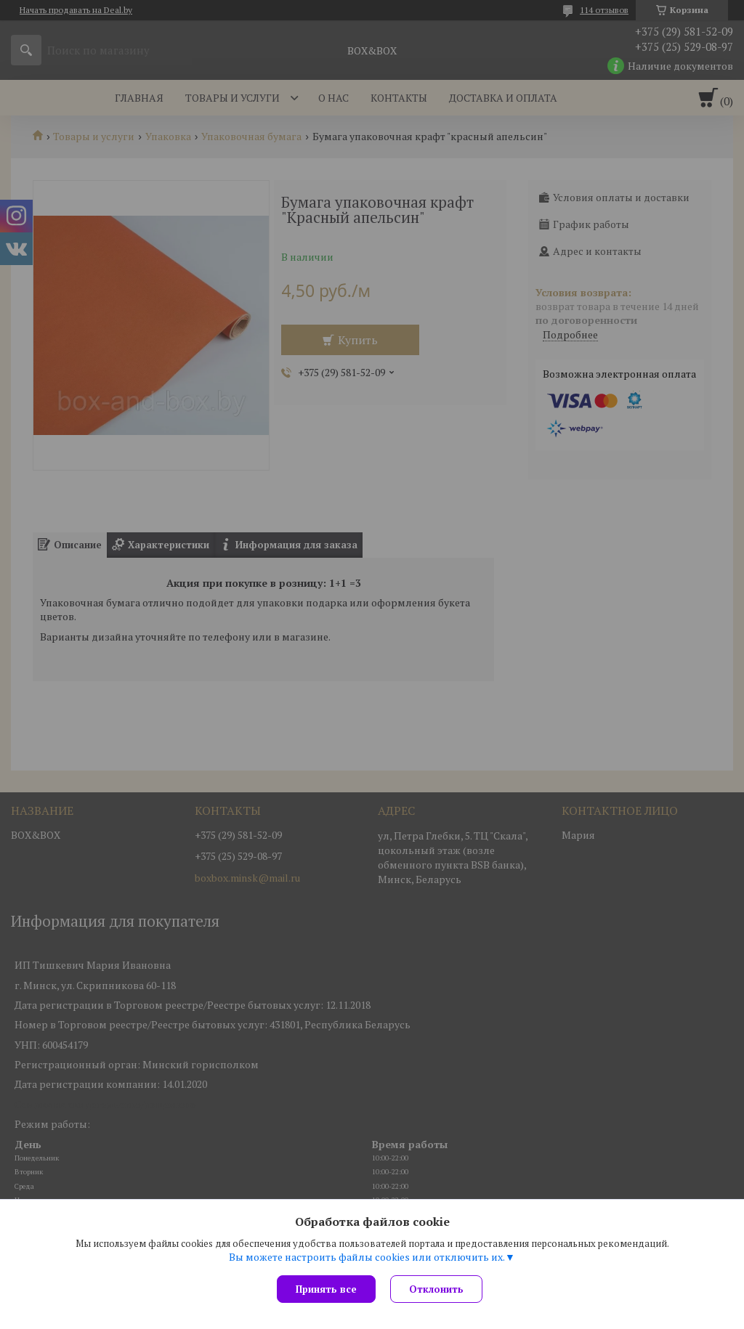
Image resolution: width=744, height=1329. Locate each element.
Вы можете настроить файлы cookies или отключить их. (367, 1257)
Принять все (326, 1289)
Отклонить (436, 1289)
